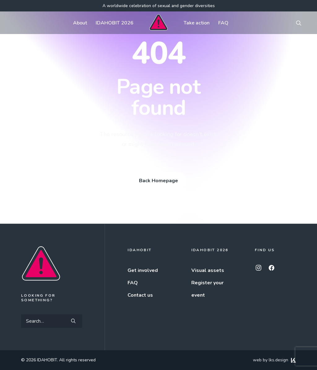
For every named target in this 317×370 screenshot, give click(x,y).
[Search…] (51, 321)
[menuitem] (80, 22)
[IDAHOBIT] (158, 22)
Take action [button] (197, 22)
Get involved (143, 270)
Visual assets (207, 270)
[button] (301, 22)
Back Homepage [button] (158, 180)
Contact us (140, 295)
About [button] (80, 22)
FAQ (223, 22)
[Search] (51, 321)
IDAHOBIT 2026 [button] (114, 22)
